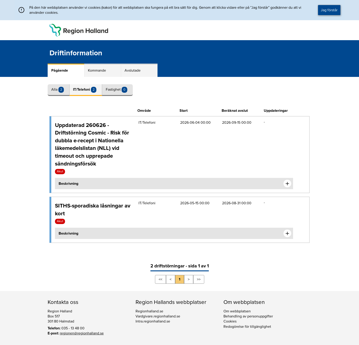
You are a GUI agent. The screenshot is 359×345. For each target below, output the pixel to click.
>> (199, 279)
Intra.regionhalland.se (153, 321)
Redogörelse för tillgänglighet (247, 326)
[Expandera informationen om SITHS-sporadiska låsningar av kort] (287, 233)
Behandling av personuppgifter (248, 316)
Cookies (230, 321)
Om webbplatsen (237, 311)
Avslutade (133, 70)
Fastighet (114, 89)
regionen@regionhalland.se (82, 333)
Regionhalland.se (149, 311)
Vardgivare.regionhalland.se (158, 316)
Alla (54, 89)
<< (160, 279)
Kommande (97, 70)
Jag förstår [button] (329, 10)
